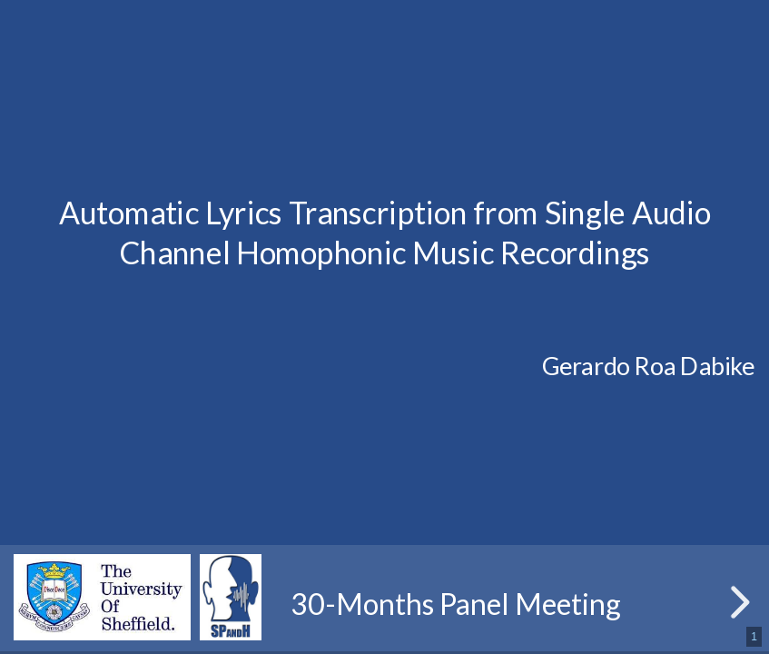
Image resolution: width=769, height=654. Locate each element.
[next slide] (737, 602)
